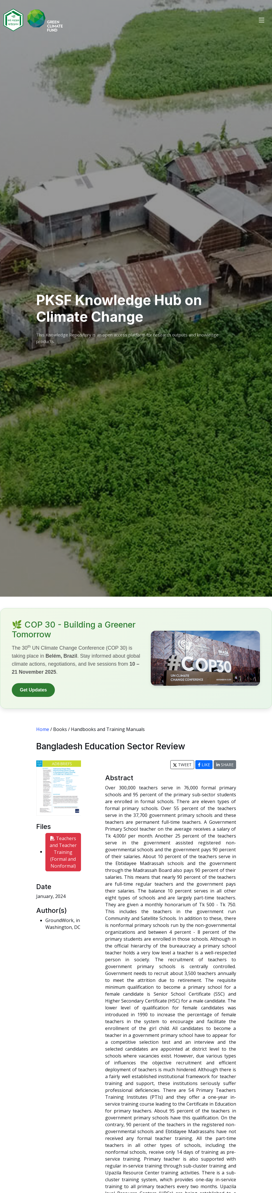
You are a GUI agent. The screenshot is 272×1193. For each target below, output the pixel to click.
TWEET (182, 764)
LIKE (204, 764)
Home (42, 729)
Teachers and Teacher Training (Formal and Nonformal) (63, 852)
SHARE (225, 764)
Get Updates (33, 689)
